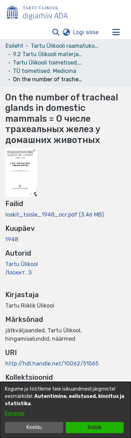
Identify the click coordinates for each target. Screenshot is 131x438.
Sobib (94, 427)
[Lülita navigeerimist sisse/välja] (116, 32)
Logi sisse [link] (86, 32)
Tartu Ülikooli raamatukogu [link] (66, 46)
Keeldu (34, 427)
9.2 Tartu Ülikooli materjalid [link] (48, 54)
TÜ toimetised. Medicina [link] (44, 71)
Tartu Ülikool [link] (21, 264)
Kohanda (14, 413)
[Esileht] (40, 11)
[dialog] (65, 410)
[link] (54, 214)
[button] (55, 32)
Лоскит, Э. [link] (19, 272)
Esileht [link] (14, 46)
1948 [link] (11, 239)
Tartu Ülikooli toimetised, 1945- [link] (48, 62)
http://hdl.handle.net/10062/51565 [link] (52, 363)
